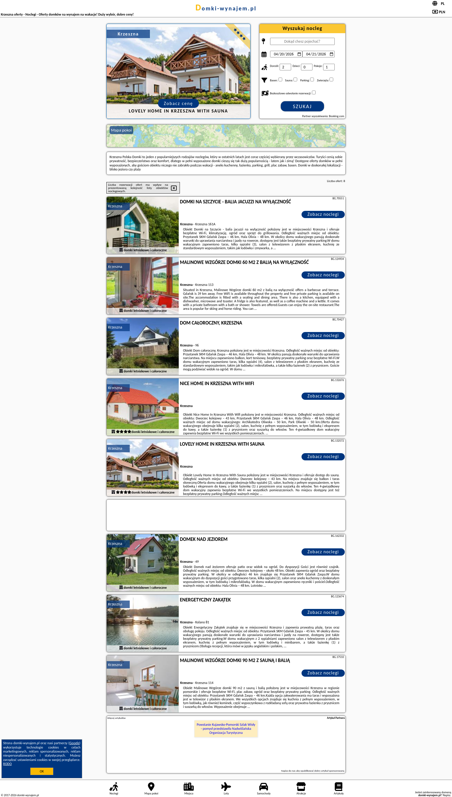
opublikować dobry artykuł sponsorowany (322, 770)
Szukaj (302, 106)
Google (74, 743)
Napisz (447, 795)
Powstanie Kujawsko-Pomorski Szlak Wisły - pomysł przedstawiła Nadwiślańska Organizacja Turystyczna (226, 729)
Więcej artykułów (116, 718)
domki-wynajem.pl (226, 8)
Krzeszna (115, 206)
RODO (7, 764)
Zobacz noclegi (323, 214)
